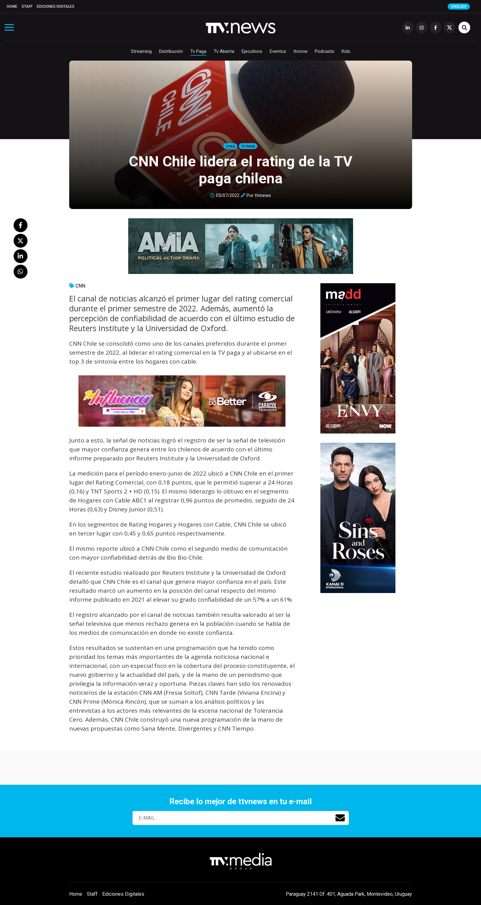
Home (12, 6)
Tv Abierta (224, 51)
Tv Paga (198, 51)
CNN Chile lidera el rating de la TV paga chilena (240, 170)
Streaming (141, 51)
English (458, 6)
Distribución (171, 51)
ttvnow (300, 51)
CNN (80, 286)
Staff (27, 6)
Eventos (278, 51)
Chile (230, 146)
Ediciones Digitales (55, 6)
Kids (346, 51)
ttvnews (263, 195)
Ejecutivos (252, 51)
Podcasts (324, 51)
